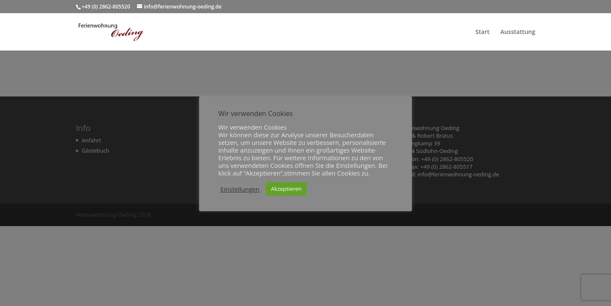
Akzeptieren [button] (286, 189)
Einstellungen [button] (240, 189)
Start (482, 32)
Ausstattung (517, 32)
